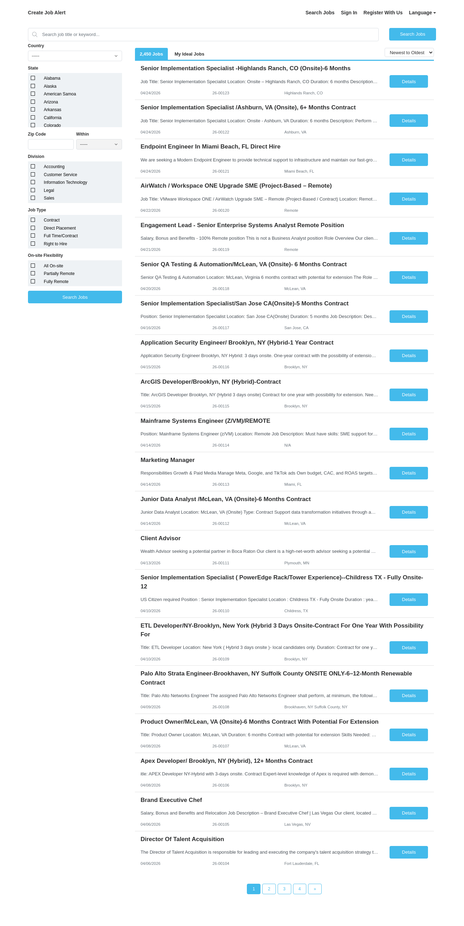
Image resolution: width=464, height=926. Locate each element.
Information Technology (65, 182)
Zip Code (37, 134)
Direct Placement (60, 228)
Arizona (51, 102)
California (53, 117)
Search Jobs (320, 12)
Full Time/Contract (61, 235)
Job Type (37, 210)
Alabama (52, 78)
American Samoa (60, 94)
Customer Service (60, 174)
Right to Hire (55, 243)
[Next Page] (315, 889)
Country (36, 45)
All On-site (53, 265)
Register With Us (383, 12)
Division (36, 156)
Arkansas (52, 109)
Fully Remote (56, 281)
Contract (51, 220)
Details (409, 81)
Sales (49, 198)
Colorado (52, 125)
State (33, 68)
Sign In (349, 12)
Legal (49, 190)
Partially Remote (59, 273)
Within (82, 134)
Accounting (54, 166)
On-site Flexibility (45, 255)
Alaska (50, 86)
